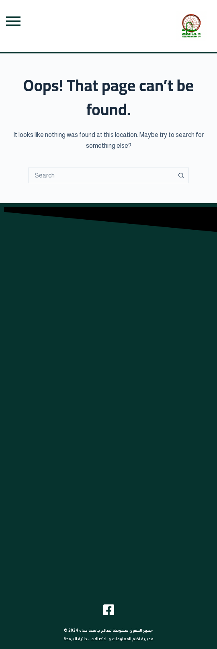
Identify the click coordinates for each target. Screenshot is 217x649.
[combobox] (101, 175)
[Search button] (180, 175)
